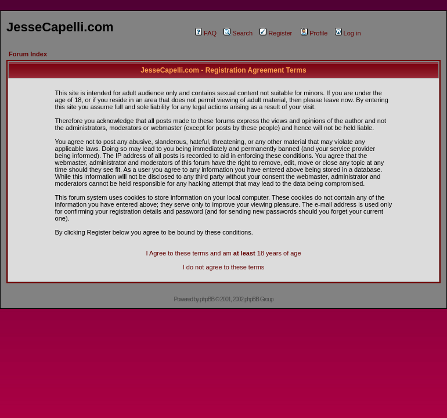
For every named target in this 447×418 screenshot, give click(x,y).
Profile (314, 33)
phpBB (207, 299)
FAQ (206, 33)
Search (238, 33)
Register (275, 33)
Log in (348, 33)
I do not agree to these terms (224, 267)
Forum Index (28, 54)
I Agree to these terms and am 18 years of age (223, 253)
